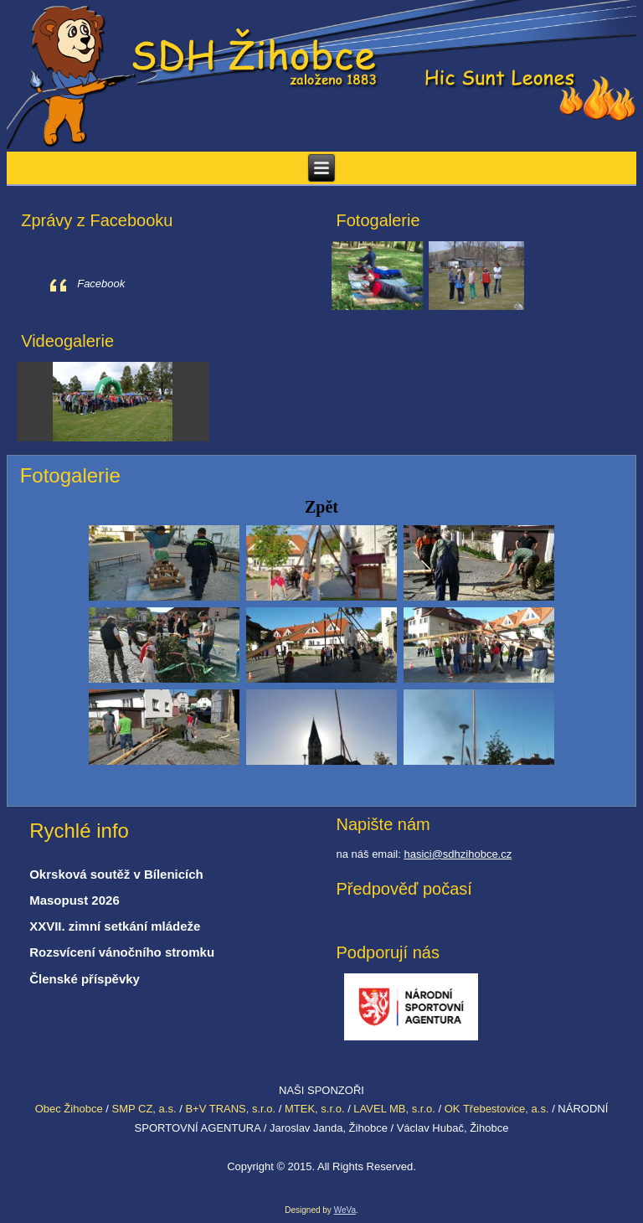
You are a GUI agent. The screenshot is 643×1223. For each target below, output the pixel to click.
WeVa (345, 1210)
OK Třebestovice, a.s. (497, 1108)
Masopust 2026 (74, 900)
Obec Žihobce (69, 1108)
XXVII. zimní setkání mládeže (114, 926)
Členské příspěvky (84, 979)
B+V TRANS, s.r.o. (230, 1108)
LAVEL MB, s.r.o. (394, 1108)
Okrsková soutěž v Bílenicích (116, 874)
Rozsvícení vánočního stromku (121, 952)
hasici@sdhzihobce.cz (458, 854)
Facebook (101, 283)
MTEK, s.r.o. (315, 1108)
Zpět (321, 507)
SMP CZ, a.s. (143, 1108)
